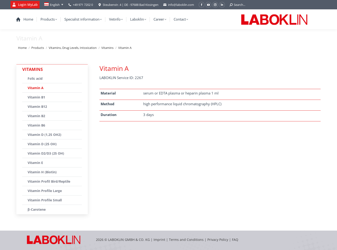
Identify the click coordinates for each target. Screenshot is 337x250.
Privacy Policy (217, 239)
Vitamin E (35, 162)
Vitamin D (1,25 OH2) (44, 134)
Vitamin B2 (36, 116)
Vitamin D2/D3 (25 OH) (46, 153)
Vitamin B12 (37, 106)
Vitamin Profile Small (45, 200)
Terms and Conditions (187, 239)
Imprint (159, 239)
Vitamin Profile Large (45, 190)
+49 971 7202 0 (83, 5)
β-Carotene (37, 209)
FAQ (235, 239)
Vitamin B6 (36, 125)
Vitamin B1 (36, 97)
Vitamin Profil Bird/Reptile (49, 181)
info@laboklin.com (178, 5)
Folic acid (35, 78)
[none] (53, 4)
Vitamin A (36, 88)
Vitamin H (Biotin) (42, 172)
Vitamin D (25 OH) (42, 144)
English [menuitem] (55, 5)
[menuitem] (53, 5)
